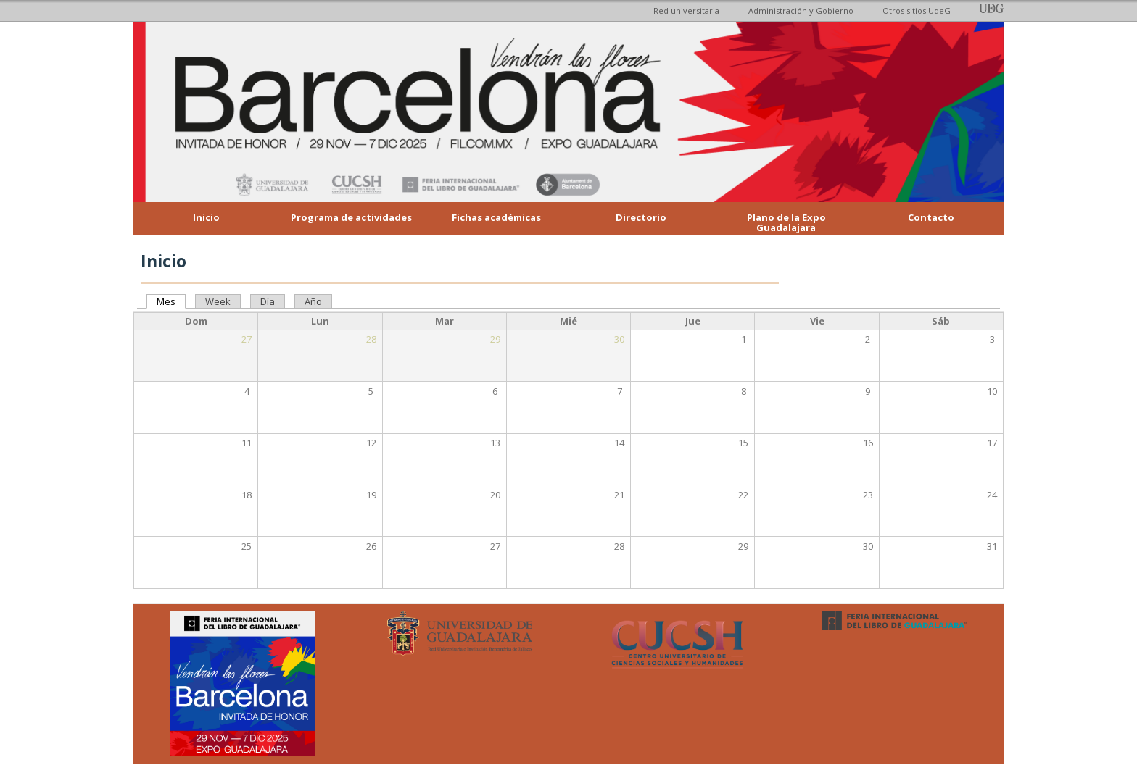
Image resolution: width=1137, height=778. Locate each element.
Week (218, 301)
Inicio (206, 217)
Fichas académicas (496, 217)
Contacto (931, 217)
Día (267, 301)
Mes (171, 301)
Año (313, 301)
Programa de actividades (351, 217)
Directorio (641, 217)
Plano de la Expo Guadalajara (786, 222)
